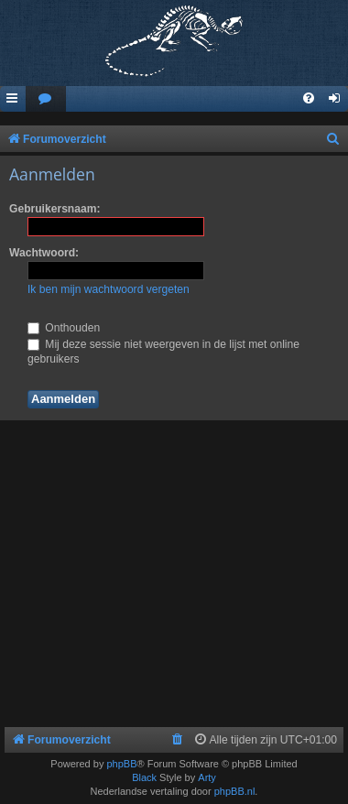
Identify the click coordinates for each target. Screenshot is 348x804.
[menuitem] (46, 99)
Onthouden (63, 327)
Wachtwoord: (44, 252)
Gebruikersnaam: (54, 208)
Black (144, 777)
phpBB (121, 763)
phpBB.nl (235, 791)
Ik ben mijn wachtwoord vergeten (108, 289)
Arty (207, 777)
